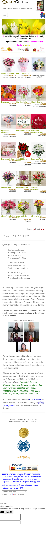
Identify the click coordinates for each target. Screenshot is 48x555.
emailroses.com (15, 313)
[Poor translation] (9, 512)
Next (31, 229)
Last (39, 229)
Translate (18, 494)
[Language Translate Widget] (14, 491)
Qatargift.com (32, 419)
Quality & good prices (16, 250)
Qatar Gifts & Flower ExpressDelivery (17, 8)
